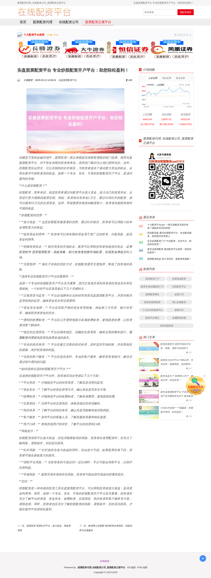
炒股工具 (179, 294)
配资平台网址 (152, 317)
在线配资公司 (69, 22)
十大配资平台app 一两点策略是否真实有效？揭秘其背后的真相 (167, 226)
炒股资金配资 (179, 278)
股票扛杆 (179, 309)
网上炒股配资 (179, 302)
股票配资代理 (42, 22)
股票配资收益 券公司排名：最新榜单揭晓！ (169, 258)
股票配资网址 (152, 294)
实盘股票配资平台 (67, 80)
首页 (23, 22)
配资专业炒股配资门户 (152, 286)
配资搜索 (185, 12)
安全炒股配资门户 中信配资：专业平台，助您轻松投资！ (169, 242)
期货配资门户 (152, 278)
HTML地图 (142, 567)
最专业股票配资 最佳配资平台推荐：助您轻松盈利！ (169, 250)
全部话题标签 (166, 325)
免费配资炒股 (179, 317)
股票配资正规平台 (98, 22)
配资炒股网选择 (152, 302)
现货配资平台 (179, 286)
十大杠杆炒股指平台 (152, 309)
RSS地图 (131, 567)
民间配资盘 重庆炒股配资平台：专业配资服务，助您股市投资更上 (169, 234)
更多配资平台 (184, 35)
